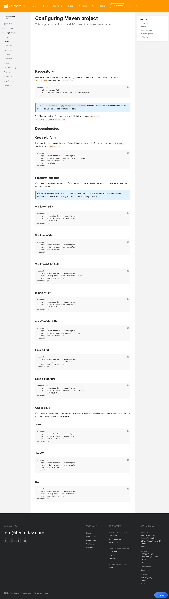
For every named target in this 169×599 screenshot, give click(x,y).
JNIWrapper (113, 559)
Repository (144, 23)
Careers (89, 547)
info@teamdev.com (24, 533)
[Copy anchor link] (56, 71)
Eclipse (7, 54)
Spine (111, 567)
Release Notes (9, 77)
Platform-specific (147, 34)
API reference (9, 81)
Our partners (91, 540)
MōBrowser (113, 543)
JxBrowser (17, 6)
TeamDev (13, 593)
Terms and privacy (41, 593)
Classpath (8, 46)
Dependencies (145, 27)
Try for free (117, 6)
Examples (7, 86)
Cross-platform (146, 30)
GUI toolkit (144, 37)
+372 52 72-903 (147, 554)
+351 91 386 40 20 (148, 536)
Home (88, 533)
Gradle (7, 37)
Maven (7, 41)
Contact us (90, 544)
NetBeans (8, 59)
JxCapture (113, 551)
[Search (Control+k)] (130, 6)
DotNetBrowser (115, 539)
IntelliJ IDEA (9, 50)
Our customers (91, 537)
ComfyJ (112, 555)
